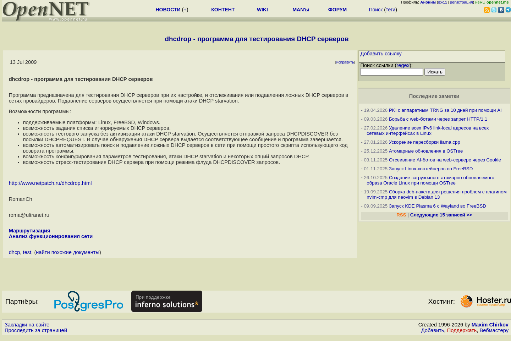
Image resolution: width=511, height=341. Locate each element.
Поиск (376, 9)
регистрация (461, 2)
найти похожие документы (67, 252)
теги (390, 9)
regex (403, 65)
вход (442, 2)
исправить (345, 62)
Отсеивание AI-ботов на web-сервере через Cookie (445, 160)
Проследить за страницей (36, 330)
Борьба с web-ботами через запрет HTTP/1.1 (438, 119)
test (27, 252)
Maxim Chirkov (490, 325)
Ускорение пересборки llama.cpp (424, 142)
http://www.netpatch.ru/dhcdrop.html (50, 183)
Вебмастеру (494, 330)
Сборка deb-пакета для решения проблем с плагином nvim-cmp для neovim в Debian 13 (437, 194)
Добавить (432, 330)
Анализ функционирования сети (51, 236)
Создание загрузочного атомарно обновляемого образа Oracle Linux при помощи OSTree (430, 180)
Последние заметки (434, 96)
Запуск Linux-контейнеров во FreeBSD (431, 168)
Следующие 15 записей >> (441, 215)
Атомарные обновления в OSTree (426, 151)
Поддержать (462, 330)
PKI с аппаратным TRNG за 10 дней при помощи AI (445, 110)
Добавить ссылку (381, 53)
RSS (401, 215)
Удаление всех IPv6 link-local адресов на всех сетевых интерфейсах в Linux (428, 130)
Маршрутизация (29, 230)
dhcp (14, 252)
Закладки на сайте (27, 325)
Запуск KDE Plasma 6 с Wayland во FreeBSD (437, 206)
